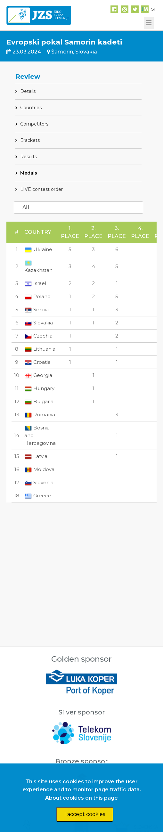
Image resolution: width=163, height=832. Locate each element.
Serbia (36, 309)
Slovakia (38, 323)
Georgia (38, 375)
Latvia (35, 456)
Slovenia (38, 482)
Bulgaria (38, 401)
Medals (28, 173)
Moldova (39, 469)
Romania (39, 415)
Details (28, 91)
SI (153, 9)
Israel (35, 283)
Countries (31, 107)
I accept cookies (84, 814)
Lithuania (39, 349)
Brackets (30, 140)
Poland (37, 296)
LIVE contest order (41, 189)
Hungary (39, 388)
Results (28, 156)
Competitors (34, 124)
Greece (37, 496)
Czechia (38, 336)
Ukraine (38, 249)
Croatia (37, 362)
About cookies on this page (81, 798)
